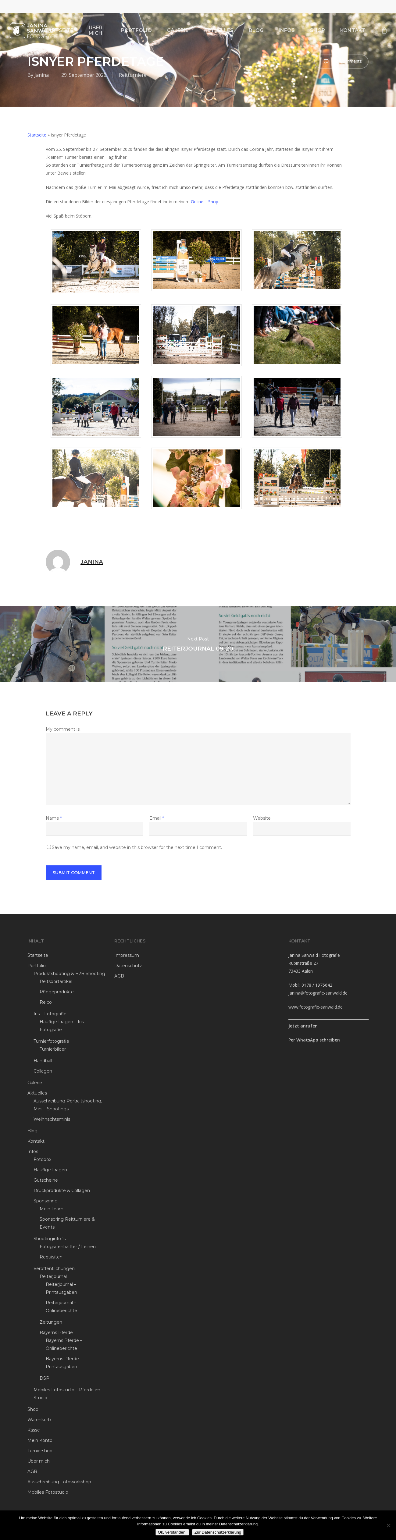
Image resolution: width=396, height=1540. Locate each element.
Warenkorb (39, 1419)
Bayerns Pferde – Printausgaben (64, 1362)
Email (156, 818)
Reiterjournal (53, 1276)
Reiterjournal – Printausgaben (61, 1288)
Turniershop (39, 1450)
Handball (43, 1060)
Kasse (33, 1430)
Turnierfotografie (51, 1041)
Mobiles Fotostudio (47, 1492)
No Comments (341, 61)
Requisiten (51, 1257)
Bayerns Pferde (56, 1332)
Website (262, 818)
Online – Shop (204, 201)
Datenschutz (128, 965)
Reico (46, 1002)
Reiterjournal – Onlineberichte (61, 1306)
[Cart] (384, 30)
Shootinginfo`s (50, 1238)
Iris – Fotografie (50, 1014)
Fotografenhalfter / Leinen (68, 1246)
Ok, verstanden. (172, 1532)
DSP (44, 1378)
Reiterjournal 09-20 (198, 644)
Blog (32, 1131)
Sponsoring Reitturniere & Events (67, 1223)
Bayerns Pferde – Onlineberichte (64, 1344)
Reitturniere (133, 75)
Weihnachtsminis (52, 1119)
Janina (41, 75)
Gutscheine (46, 1180)
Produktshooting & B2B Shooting (69, 973)
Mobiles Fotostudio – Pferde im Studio (67, 1393)
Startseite (36, 135)
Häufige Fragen (50, 1170)
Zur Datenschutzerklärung (217, 1532)
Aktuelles (37, 1093)
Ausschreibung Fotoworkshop (59, 1482)
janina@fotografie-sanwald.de (318, 993)
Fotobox (42, 1159)
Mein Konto (39, 1440)
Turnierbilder (53, 1049)
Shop (32, 1409)
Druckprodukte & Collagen (62, 1190)
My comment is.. (63, 729)
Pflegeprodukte (57, 992)
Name (54, 818)
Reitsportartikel (56, 981)
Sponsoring (46, 1201)
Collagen (43, 1071)
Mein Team (51, 1209)
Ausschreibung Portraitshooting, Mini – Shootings (68, 1105)
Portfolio (36, 965)
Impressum (126, 955)
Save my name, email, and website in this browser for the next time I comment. (137, 847)
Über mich (38, 1461)
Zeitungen (51, 1322)
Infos (32, 1151)
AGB (32, 1471)
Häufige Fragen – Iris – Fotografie (63, 1025)
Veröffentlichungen (54, 1268)
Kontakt (36, 1141)
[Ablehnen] (388, 1525)
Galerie (34, 1082)
